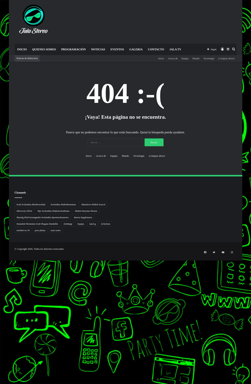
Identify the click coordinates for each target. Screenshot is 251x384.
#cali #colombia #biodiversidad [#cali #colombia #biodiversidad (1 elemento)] (31, 204)
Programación (73, 49)
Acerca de (173, 58)
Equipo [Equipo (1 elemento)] (81, 224)
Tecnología (208, 58)
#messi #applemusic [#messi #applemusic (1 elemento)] (83, 217)
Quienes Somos (44, 49)
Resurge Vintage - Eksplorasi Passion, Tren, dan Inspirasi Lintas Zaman (3, 276)
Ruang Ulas (0, 317)
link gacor (0, 383)
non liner (0, 260)
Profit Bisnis (0, 301)
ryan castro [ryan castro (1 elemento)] (56, 230)
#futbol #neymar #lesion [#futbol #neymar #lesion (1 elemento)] (86, 211)
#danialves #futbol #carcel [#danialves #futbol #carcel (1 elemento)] (93, 204)
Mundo (196, 58)
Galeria (136, 49)
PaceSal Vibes (1, 269)
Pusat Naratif (0, 326)
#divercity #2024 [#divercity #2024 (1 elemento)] (24, 211)
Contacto (156, 49)
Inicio (22, 49)
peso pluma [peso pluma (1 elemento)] (40, 230)
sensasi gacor (0, 358)
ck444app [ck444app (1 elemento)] (67, 224)
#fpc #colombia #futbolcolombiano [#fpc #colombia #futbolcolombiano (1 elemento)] (53, 211)
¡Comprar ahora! (226, 58)
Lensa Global (0, 285)
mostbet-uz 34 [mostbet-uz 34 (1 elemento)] (23, 230)
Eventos (117, 49)
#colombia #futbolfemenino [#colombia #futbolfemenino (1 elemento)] (63, 204)
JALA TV (175, 49)
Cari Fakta (0, 342)
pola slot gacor (1, 374)
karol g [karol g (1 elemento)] (92, 224)
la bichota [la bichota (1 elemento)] (105, 224)
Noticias (98, 49)
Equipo (185, 58)
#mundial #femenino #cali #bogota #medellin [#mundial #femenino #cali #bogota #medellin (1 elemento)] (37, 224)
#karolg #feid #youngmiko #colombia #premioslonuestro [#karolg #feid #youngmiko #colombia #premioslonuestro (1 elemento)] (43, 217)
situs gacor (0, 367)
